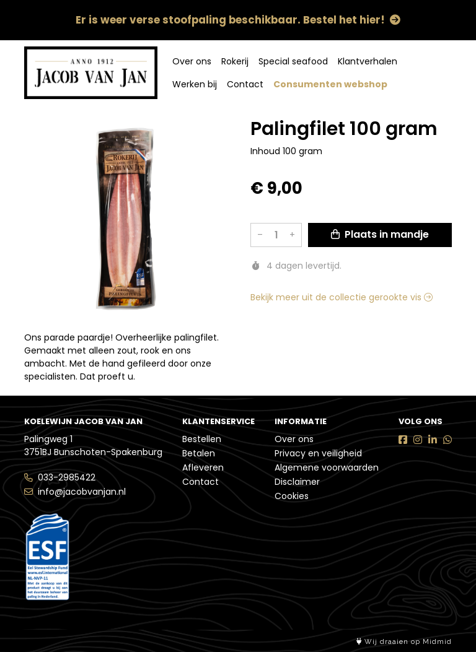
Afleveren (203, 467)
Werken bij (194, 84)
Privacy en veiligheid (318, 453)
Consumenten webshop (330, 84)
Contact (245, 84)
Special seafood (293, 61)
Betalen (198, 453)
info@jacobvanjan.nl (82, 491)
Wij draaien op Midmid (404, 642)
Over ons (191, 61)
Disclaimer (297, 482)
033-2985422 (66, 477)
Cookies (292, 496)
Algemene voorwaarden (327, 467)
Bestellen (201, 439)
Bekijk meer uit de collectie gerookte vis (341, 297)
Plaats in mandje (380, 234)
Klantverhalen (367, 61)
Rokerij (235, 61)
